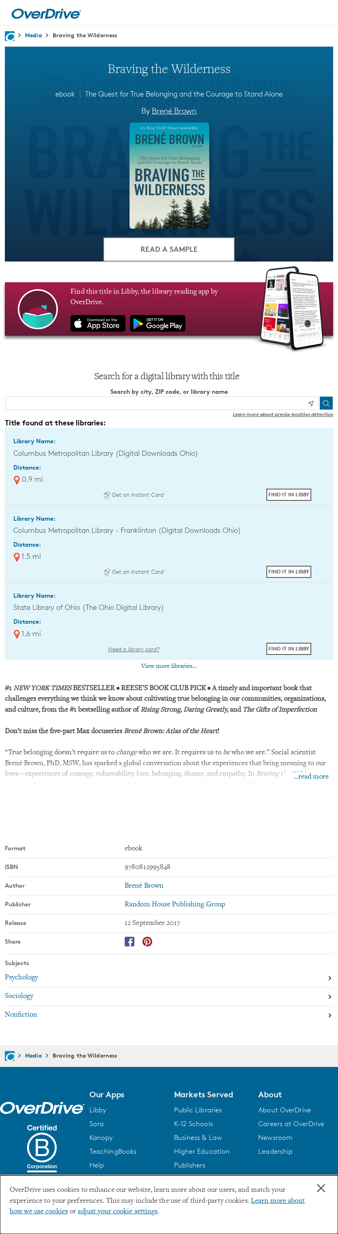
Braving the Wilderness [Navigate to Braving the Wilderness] (85, 35)
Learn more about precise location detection (283, 415)
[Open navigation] (322, 14)
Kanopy (101, 1138)
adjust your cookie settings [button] (117, 1211)
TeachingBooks (112, 1152)
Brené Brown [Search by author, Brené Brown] (174, 111)
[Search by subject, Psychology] (169, 978)
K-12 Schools (193, 1124)
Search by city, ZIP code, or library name (169, 391)
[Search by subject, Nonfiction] (169, 1015)
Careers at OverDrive (291, 1124)
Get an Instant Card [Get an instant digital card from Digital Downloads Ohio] (134, 494)
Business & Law (198, 1138)
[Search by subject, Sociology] (169, 997)
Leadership (275, 1152)
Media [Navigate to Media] (33, 35)
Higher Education (202, 1152)
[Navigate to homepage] (10, 36)
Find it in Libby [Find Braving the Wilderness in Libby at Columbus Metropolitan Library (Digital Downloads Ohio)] (288, 494)
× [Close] (321, 1188)
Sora (96, 1124)
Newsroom (275, 1138)
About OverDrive (284, 1110)
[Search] (326, 403)
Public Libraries (198, 1110)
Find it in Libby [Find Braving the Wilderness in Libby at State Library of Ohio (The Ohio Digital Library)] (288, 648)
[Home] (46, 12)
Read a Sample (169, 248)
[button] (126, 1094)
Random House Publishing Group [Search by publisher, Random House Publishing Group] (175, 904)
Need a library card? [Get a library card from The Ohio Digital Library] (133, 649)
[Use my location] (310, 403)
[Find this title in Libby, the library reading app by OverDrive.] (169, 309)
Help (96, 1165)
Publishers (190, 1165)
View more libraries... (169, 666)
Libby (97, 1110)
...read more (311, 777)
